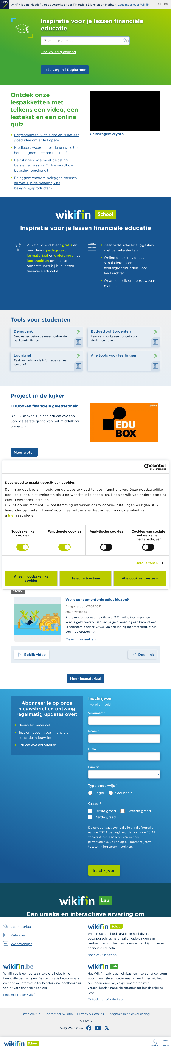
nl (160, 4)
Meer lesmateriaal (85, 678)
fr (166, 4)
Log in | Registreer (66, 69)
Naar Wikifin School (102, 955)
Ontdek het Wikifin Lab (105, 999)
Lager (99, 793)
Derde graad (105, 817)
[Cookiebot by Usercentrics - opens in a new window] (147, 467)
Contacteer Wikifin (59, 1014)
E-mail (94, 749)
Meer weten (24, 452)
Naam (93, 731)
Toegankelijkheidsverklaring (129, 1014)
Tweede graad (139, 811)
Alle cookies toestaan (140, 578)
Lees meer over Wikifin (20, 995)
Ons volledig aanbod (58, 52)
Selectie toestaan (85, 578)
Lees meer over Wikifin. (134, 4)
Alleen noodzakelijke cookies (31, 578)
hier (11, 515)
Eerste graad (105, 811)
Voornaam (97, 713)
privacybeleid (98, 842)
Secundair (123, 793)
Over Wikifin (31, 1014)
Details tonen (146, 563)
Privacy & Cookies (90, 1014)
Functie (95, 767)
